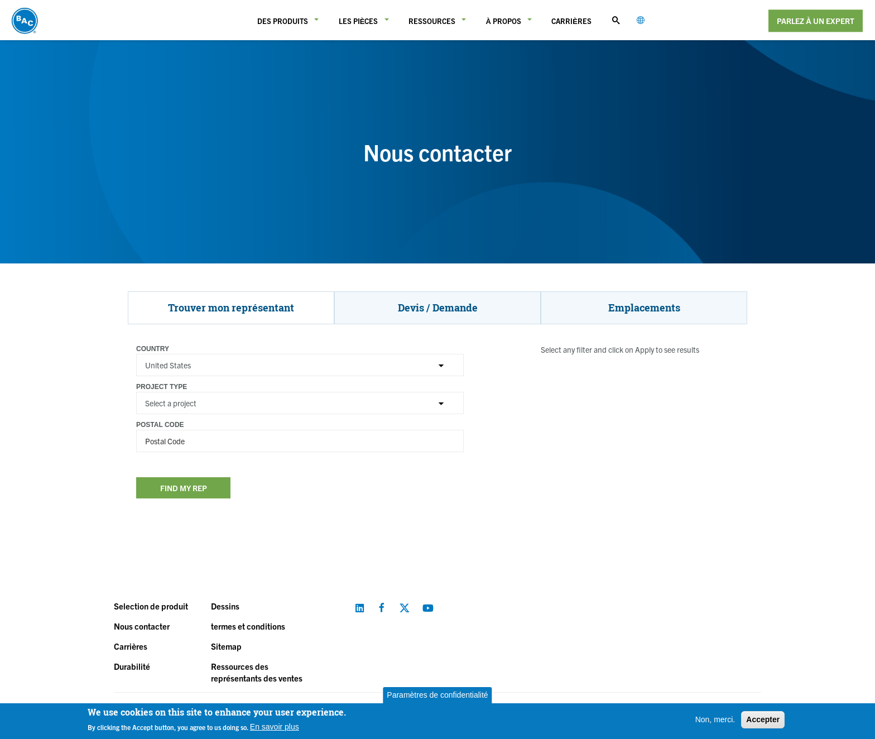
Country (152, 349)
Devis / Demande (438, 307)
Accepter (763, 719)
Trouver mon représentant (231, 307)
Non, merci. (715, 719)
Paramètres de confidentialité (437, 694)
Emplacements (644, 307)
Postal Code (160, 425)
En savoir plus (274, 726)
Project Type (161, 387)
